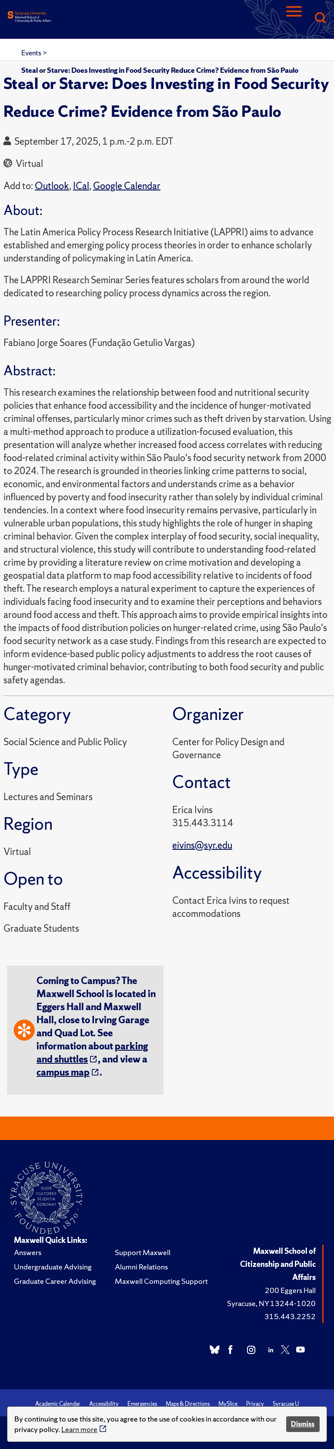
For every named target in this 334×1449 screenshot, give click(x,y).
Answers (27, 1252)
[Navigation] (294, 19)
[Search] (320, 18)
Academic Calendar (57, 1404)
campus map (63, 1072)
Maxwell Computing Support (161, 1281)
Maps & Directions (188, 1404)
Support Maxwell (142, 1252)
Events (32, 53)
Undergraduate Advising (53, 1267)
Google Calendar (126, 186)
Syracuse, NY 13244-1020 (271, 1303)
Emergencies (142, 1404)
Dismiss (302, 1424)
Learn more (79, 1429)
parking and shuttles (92, 1053)
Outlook (52, 186)
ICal (81, 186)
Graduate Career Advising (55, 1281)
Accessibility (104, 1404)
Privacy (255, 1404)
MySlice (227, 1404)
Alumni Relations (141, 1267)
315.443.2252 (290, 1316)
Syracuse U (286, 1404)
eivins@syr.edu (202, 845)
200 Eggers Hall (290, 1290)
